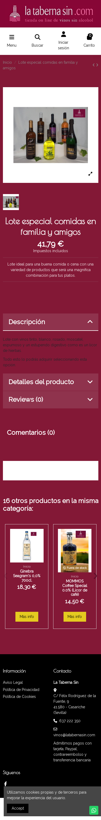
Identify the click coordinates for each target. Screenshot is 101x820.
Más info (27, 616)
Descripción (51, 322)
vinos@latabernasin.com (74, 735)
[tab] (50, 322)
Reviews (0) (51, 399)
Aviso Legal (13, 682)
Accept (18, 808)
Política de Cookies (19, 696)
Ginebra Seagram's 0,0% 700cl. (26, 575)
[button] (6, 576)
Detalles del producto (51, 382)
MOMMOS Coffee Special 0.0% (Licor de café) (74, 588)
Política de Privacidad (21, 690)
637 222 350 (70, 721)
